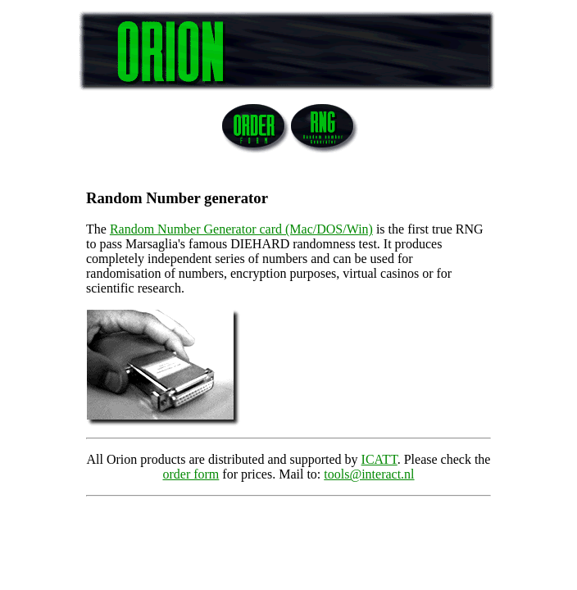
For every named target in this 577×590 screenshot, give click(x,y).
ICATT (379, 459)
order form (190, 474)
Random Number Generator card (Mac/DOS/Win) (241, 229)
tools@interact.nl (369, 474)
